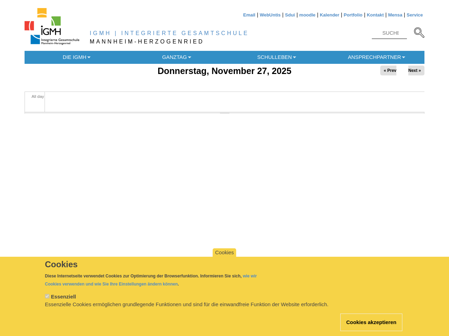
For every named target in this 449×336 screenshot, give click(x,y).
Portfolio (353, 15)
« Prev (390, 70)
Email (249, 15)
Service (415, 15)
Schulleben (274, 57)
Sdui (290, 15)
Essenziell (63, 303)
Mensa (395, 15)
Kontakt (375, 15)
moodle (307, 15)
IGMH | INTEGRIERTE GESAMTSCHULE (169, 33)
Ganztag (174, 57)
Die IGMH (74, 57)
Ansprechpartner (374, 57)
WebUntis (270, 15)
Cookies (224, 259)
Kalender (330, 15)
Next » (414, 70)
